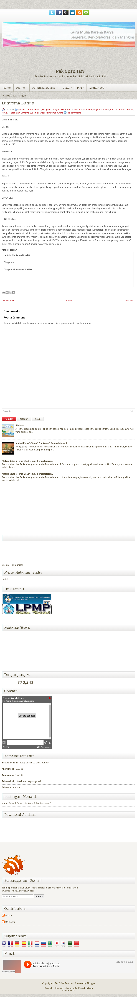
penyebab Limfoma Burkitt (50, 112)
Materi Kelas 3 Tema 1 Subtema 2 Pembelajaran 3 (27, 461)
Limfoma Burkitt (125, 109)
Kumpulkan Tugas (14, 95)
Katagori (24, 419)
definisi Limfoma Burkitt (29, 109)
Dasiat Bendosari (85, 988)
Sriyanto (73, 988)
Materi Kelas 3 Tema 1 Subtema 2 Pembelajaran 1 (27, 473)
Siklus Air (20, 425)
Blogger (91, 983)
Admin (5, 781)
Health (113, 109)
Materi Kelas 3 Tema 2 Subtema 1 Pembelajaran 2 (41, 443)
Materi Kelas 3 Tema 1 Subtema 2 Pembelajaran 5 (26, 801)
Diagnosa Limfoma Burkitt (65, 109)
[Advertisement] (28, 509)
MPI (82, 86)
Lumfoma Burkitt (18, 103)
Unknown (10, 921)
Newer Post (8, 300)
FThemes (58, 988)
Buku (68, 86)
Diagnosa (47, 109)
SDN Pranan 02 (68, 990)
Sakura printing (10, 762)
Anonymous (8, 768)
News (4, 112)
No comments (74, 112)
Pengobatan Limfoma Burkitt (22, 112)
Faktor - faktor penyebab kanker (94, 109)
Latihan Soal (99, 86)
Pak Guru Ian (70, 71)
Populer (9, 419)
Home (7, 87)
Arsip (37, 419)
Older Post (129, 300)
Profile (22, 86)
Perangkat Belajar (46, 86)
